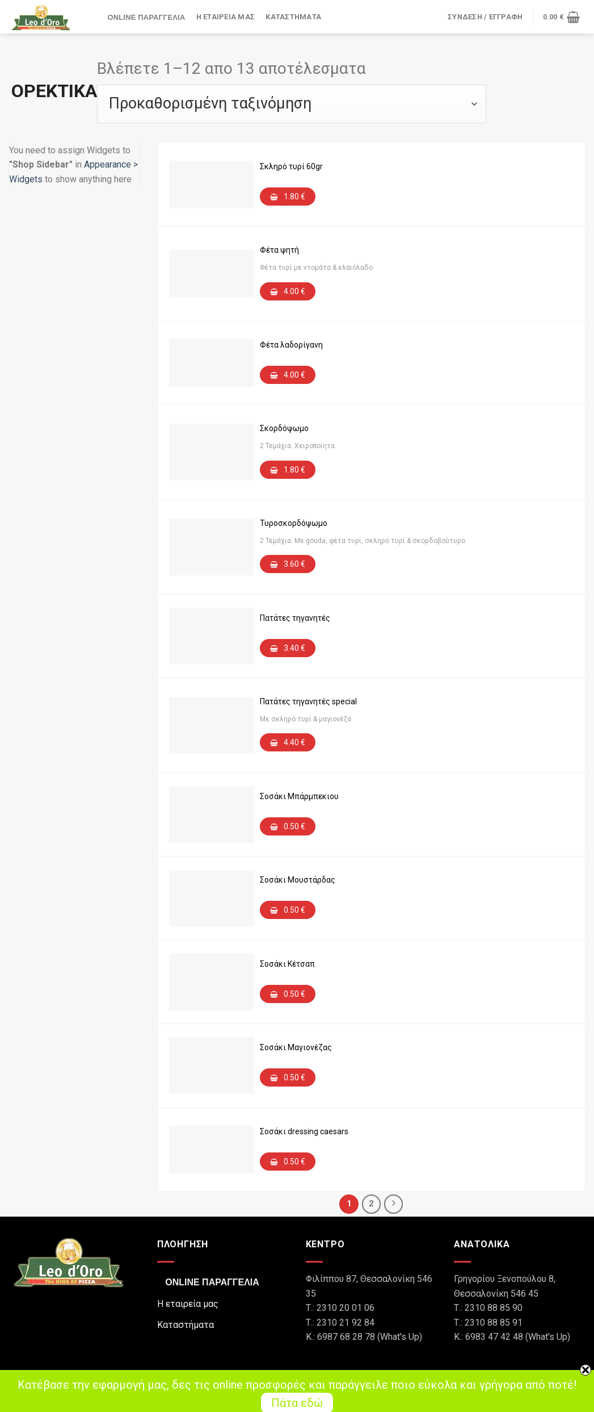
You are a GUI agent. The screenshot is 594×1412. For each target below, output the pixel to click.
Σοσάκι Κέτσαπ (287, 963)
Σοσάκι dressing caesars (304, 1131)
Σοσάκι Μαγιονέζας (296, 1047)
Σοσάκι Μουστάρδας (297, 879)
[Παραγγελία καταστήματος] (291, 104)
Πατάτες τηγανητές (295, 618)
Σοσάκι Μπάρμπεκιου (299, 796)
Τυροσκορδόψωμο (293, 523)
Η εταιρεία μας (225, 16)
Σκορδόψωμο (284, 428)
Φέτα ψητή (279, 249)
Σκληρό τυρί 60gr (291, 166)
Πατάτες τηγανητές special (308, 701)
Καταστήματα (293, 16)
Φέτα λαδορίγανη (291, 344)
